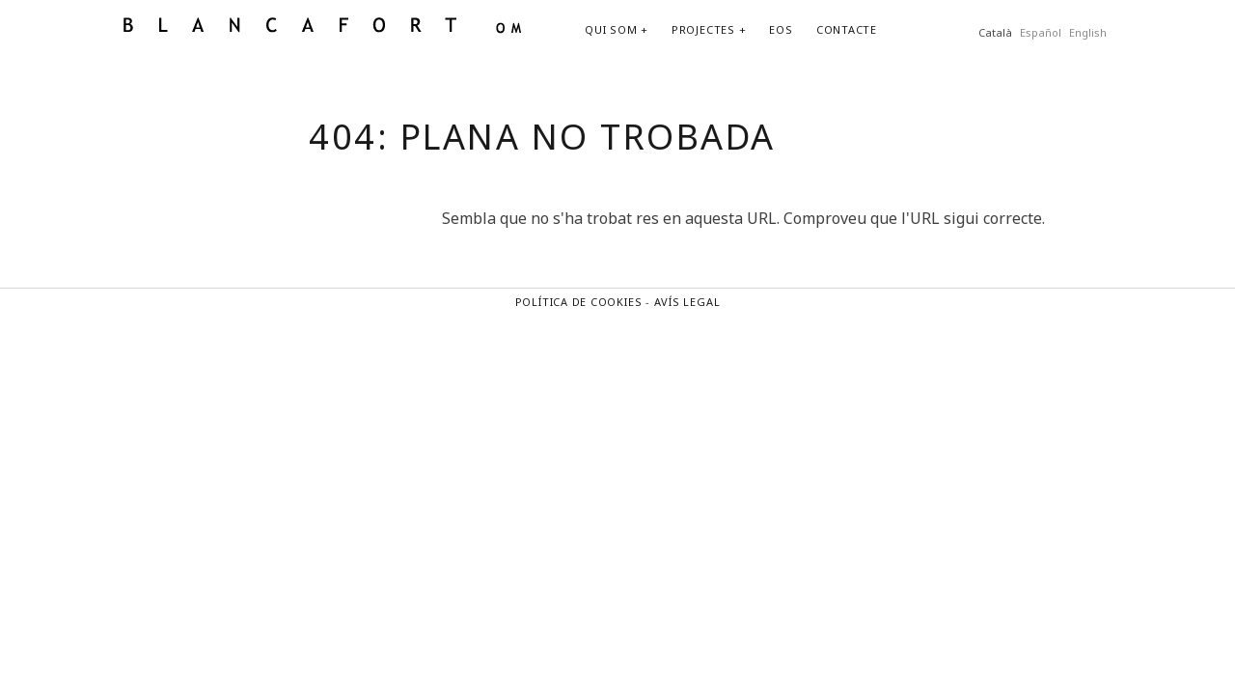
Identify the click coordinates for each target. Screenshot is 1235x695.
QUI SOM (611, 29)
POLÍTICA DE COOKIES (579, 301)
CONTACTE (846, 29)
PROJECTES (703, 29)
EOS (780, 29)
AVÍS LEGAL (687, 301)
